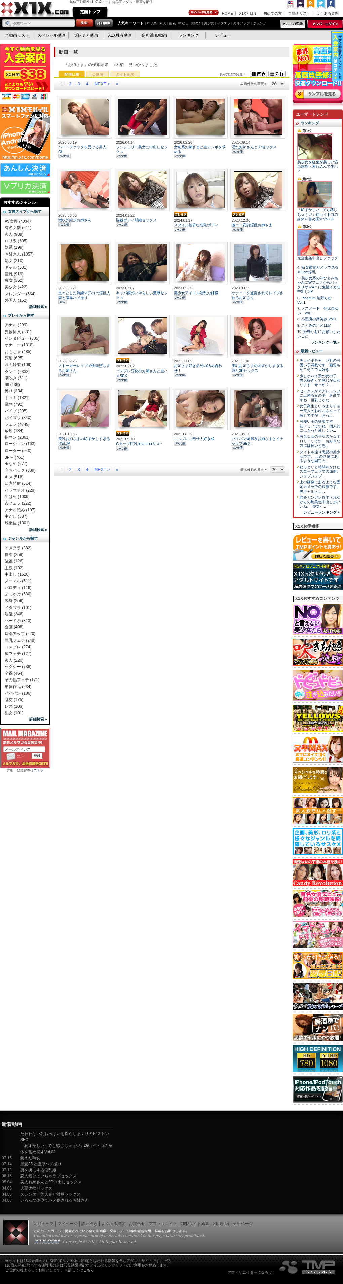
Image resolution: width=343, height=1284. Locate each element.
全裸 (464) (14, 673)
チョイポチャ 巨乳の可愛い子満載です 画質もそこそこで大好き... (320, 365)
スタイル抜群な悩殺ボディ (196, 225)
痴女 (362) (14, 280)
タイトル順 (125, 74)
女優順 (97, 74)
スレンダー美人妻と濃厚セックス (50, 1194)
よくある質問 (327, 13)
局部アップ (241, 23)
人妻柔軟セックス (36, 1188)
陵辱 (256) (14, 600)
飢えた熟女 (30, 1158)
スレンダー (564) (20, 293)
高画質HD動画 (154, 35)
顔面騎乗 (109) (18, 364)
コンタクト (301, 4)
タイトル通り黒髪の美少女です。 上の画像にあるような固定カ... (320, 456)
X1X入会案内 (25, 72)
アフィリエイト (163, 1223)
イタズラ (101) (18, 607)
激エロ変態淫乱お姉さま (252, 225)
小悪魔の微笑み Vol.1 (319, 319)
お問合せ (137, 1223)
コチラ (39, 770)
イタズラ (223, 23)
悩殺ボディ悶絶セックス (136, 220)
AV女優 (64, 156)
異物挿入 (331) (18, 331)
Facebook (331, 4)
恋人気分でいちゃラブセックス (48, 1176)
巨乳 (172, 23)
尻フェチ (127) (18, 653)
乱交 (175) (14, 699)
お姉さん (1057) (19, 254)
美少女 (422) (16, 287)
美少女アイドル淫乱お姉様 (196, 293)
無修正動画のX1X (35, 9)
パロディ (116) (18, 587)
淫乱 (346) (14, 614)
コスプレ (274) (18, 647)
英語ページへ (291, 4)
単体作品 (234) (18, 686)
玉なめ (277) (16, 463)
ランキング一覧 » (325, 342)
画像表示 (258, 74)
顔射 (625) (14, 358)
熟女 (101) (14, 713)
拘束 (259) (14, 554)
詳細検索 (89, 1223)
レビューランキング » (321, 512)
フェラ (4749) (17, 424)
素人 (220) (14, 660)
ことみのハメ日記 (316, 325)
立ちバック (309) (20, 470)
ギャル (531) (16, 267)
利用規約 (221, 1223)
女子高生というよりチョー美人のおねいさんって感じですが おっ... (320, 410)
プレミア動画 (86, 35)
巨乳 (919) (14, 274)
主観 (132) (14, 568)
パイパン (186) (18, 693)
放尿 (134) (14, 430)
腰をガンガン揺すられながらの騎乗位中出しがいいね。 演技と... (320, 501)
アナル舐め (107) (20, 510)
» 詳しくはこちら (79, 1270)
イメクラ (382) (18, 548)
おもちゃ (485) (18, 351)
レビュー (223, 35)
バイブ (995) (16, 410)
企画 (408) (14, 627)
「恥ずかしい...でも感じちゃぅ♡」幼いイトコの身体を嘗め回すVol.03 (317, 214)
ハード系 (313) (18, 620)
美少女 (209, 23)
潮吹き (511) (16, 378)
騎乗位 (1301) (17, 523)
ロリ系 (152, 23)
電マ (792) (14, 404)
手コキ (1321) (17, 397)
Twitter (321, 4)
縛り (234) (14, 391)
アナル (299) (16, 325)
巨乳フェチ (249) (20, 640)
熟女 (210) (14, 260)
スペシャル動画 (51, 35)
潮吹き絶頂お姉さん (74, 220)
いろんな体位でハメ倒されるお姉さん (54, 1200)
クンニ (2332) (17, 371)
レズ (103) (14, 706)
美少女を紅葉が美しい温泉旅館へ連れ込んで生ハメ (317, 166)
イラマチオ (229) (20, 490)
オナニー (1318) (19, 345)
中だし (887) (16, 516)
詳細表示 (277, 74)
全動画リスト (299, 13)
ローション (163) (20, 443)
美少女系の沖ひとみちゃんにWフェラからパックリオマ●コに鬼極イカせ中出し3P (318, 285)
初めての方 (272, 13)
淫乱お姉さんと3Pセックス (254, 147)
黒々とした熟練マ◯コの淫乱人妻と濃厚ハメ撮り (84, 295)
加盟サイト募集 (195, 1223)
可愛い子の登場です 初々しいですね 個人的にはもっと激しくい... (320, 425)
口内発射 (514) (18, 483)
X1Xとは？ (248, 13)
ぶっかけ (259, 23)
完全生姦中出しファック (317, 258)
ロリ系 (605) (16, 241)
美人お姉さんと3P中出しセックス (51, 1182)
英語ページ (243, 1223)
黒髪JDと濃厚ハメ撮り (41, 1164)
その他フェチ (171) (22, 679)
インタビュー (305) (22, 338)
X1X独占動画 (120, 35)
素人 (162, 23)
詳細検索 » (38, 307)
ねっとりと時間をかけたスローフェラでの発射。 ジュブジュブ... (320, 471)
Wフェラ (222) (18, 503)
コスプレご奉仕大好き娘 (194, 439)
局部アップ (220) (20, 633)
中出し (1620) (17, 574)
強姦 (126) (14, 561)
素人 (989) (14, 234)
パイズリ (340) (18, 417)
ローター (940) (18, 450)
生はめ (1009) (17, 496)
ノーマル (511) (18, 581)
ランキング (189, 35)
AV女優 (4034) (18, 221)
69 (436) (12, 384)
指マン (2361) (17, 437)
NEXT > (102, 83)
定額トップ (90, 12)
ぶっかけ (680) (18, 594)
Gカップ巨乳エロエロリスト (139, 444)
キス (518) (14, 477)
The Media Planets (307, 1267)
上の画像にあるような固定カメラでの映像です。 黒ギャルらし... (320, 486)
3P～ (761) (14, 457)
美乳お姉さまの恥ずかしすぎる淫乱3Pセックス (257, 368)
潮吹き (196, 23)
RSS (311, 4)
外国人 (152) (16, 300)
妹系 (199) (14, 247)
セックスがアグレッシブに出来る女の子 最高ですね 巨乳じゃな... (320, 395)
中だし (183, 23)
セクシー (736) (18, 666)
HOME (227, 13)
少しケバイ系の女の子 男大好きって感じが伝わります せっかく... (320, 380)
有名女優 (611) (18, 227)
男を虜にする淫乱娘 (38, 1170)
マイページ (204, 12)
